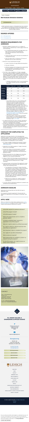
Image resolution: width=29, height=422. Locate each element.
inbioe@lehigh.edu (14, 347)
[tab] (14, 209)
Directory (14, 369)
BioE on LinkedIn (14, 352)
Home (3, 15)
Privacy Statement (19, 418)
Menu (5, 10)
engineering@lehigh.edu (14, 334)
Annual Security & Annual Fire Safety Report (14, 390)
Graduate (7, 15)
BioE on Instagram (14, 355)
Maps (15, 371)
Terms (14, 402)
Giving (22, 7)
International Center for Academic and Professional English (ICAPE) (14, 113)
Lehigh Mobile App (14, 378)
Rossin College (8, 7)
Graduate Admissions (11, 301)
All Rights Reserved (20, 399)
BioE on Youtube (14, 357)
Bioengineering (15, 5)
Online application (7, 144)
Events (18, 7)
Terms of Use (14, 381)
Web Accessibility (14, 376)
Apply (14, 7)
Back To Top (17, 312)
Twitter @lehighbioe (14, 350)
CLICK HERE (16, 118)
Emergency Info (14, 374)
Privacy (14, 383)
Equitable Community (14, 387)
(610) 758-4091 (15, 346)
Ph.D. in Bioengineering (6, 37)
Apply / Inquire (21, 10)
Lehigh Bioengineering (10, 300)
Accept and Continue (5, 420)
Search (12, 10)
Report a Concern (14, 392)
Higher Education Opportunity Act (14, 385)
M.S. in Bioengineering (5, 36)
